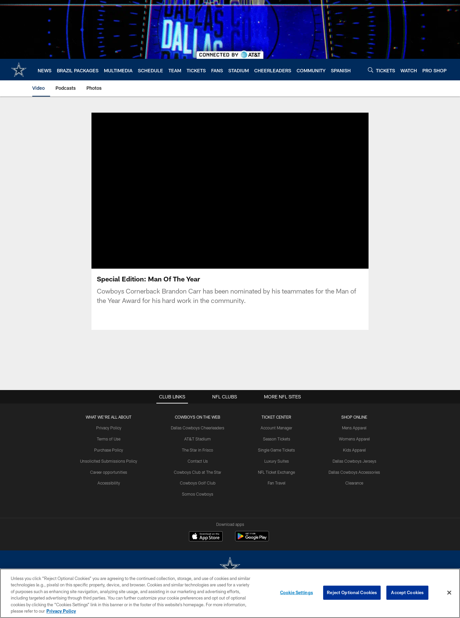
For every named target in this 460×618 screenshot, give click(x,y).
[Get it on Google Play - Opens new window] (252, 539)
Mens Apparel (354, 427)
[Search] (370, 69)
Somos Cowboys (197, 494)
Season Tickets (276, 438)
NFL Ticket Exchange (276, 472)
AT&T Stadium (197, 438)
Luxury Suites (276, 461)
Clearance (354, 482)
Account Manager (276, 427)
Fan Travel (276, 482)
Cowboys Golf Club (198, 482)
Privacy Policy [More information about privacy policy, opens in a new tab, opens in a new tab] (61, 611)
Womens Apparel (354, 438)
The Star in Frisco (197, 450)
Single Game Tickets (276, 450)
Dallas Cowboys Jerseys (354, 461)
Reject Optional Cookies (352, 592)
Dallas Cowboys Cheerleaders (197, 427)
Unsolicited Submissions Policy (108, 461)
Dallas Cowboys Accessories (354, 472)
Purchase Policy (108, 450)
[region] (230, 593)
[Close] (449, 592)
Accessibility (109, 482)
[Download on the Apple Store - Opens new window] (206, 537)
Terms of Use (108, 438)
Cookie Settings (296, 592)
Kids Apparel (354, 450)
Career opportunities (108, 472)
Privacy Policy (108, 427)
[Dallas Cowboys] (230, 567)
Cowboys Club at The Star (197, 472)
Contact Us (198, 461)
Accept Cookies (407, 592)
